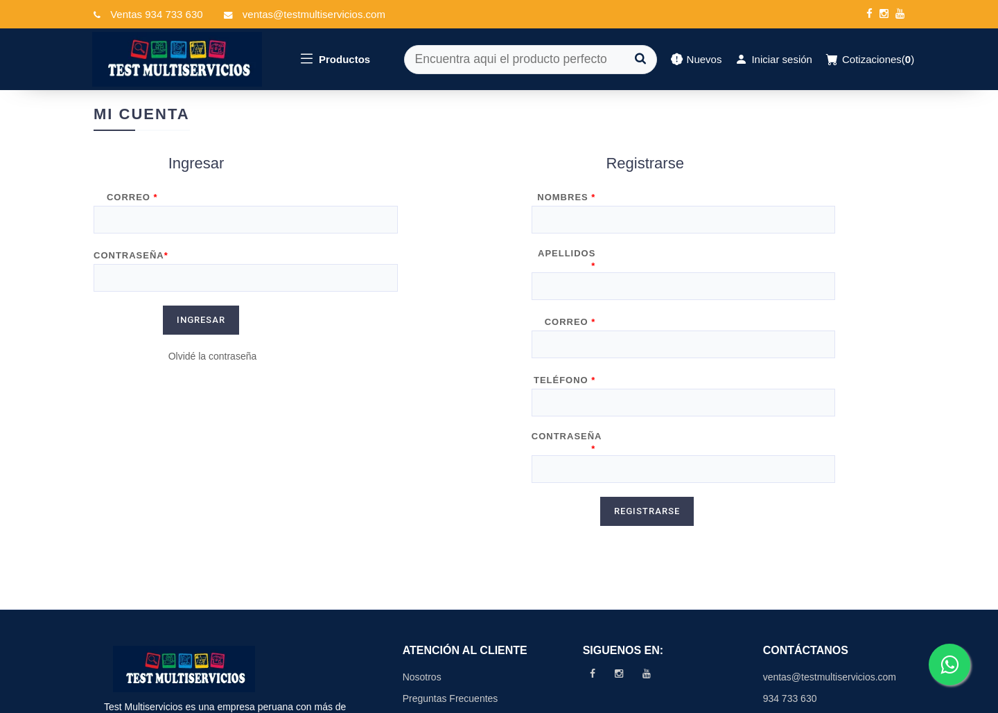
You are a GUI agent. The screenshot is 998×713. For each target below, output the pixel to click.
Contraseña (131, 244)
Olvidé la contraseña (212, 323)
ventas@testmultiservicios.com (828, 577)
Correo (132, 202)
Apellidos (566, 244)
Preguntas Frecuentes (450, 598)
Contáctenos (430, 620)
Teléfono (564, 327)
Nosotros (422, 577)
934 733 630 (790, 598)
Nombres (566, 202)
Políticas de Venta (441, 642)
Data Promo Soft (869, 698)
